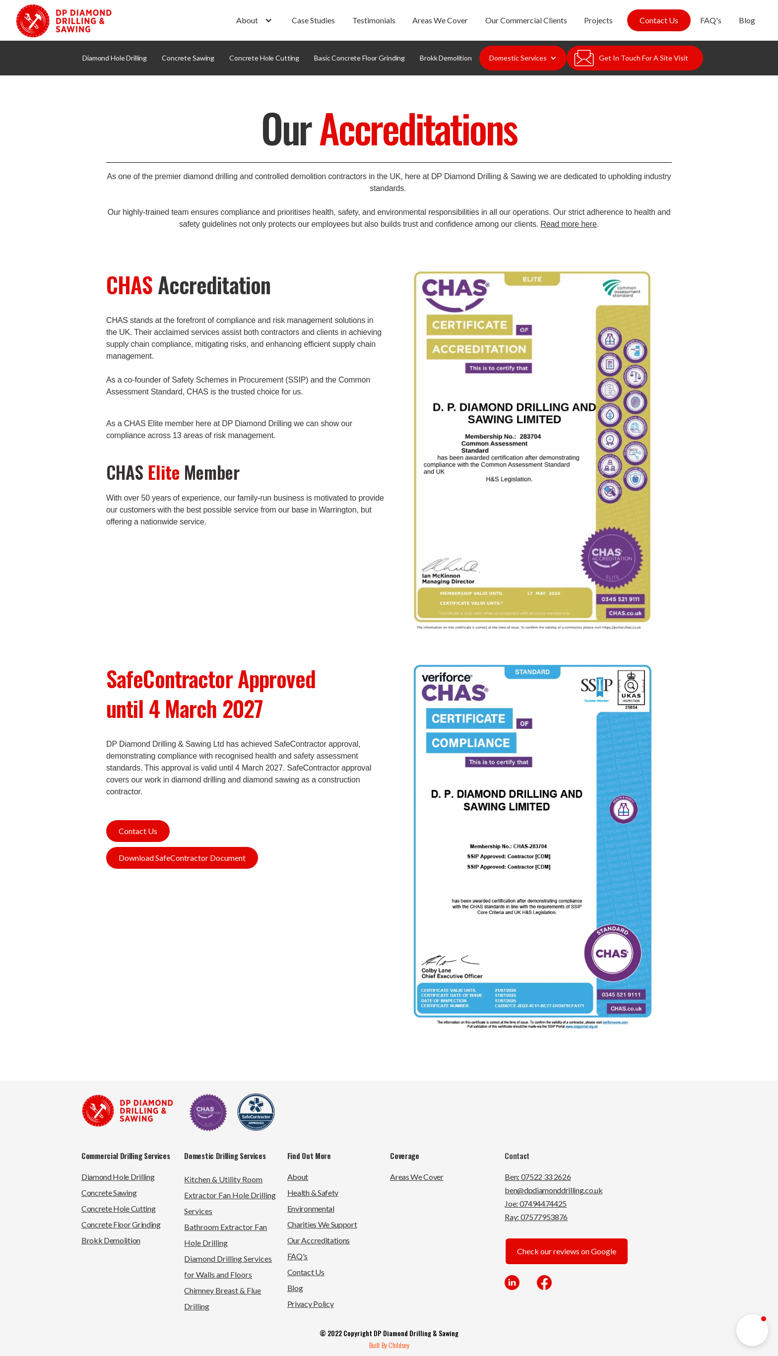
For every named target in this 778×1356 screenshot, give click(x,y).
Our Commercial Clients (526, 20)
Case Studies (313, 20)
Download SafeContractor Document (182, 857)
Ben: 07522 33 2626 (538, 1176)
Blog (747, 20)
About (297, 1176)
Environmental (310, 1208)
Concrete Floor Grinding (121, 1224)
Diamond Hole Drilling (114, 58)
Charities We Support (322, 1224)
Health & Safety (312, 1192)
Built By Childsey (389, 1345)
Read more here (568, 224)
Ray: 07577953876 (536, 1217)
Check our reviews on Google (566, 1251)
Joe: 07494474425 (536, 1203)
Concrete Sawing (188, 58)
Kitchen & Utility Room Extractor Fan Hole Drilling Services (230, 1195)
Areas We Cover (440, 20)
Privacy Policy (310, 1303)
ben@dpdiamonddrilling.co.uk (553, 1190)
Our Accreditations (318, 1240)
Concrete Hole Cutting (264, 58)
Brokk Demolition (446, 58)
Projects (598, 20)
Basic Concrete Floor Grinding (359, 58)
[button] (255, 20)
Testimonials (373, 20)
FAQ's (710, 20)
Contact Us (659, 20)
